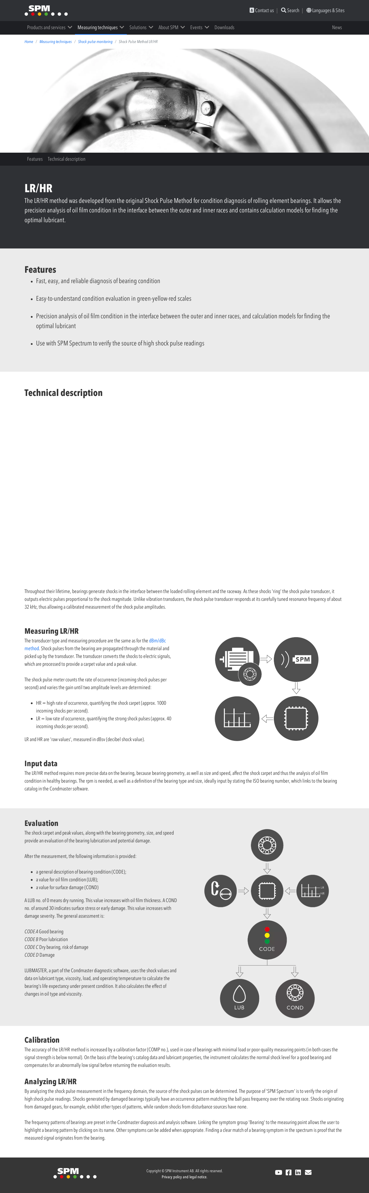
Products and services (46, 27)
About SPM (168, 27)
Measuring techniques (98, 27)
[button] (72, 27)
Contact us (262, 10)
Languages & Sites (325, 10)
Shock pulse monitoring (95, 41)
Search (290, 10)
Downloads (224, 27)
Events (196, 27)
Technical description (66, 159)
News (337, 27)
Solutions (137, 27)
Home (29, 41)
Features (35, 159)
